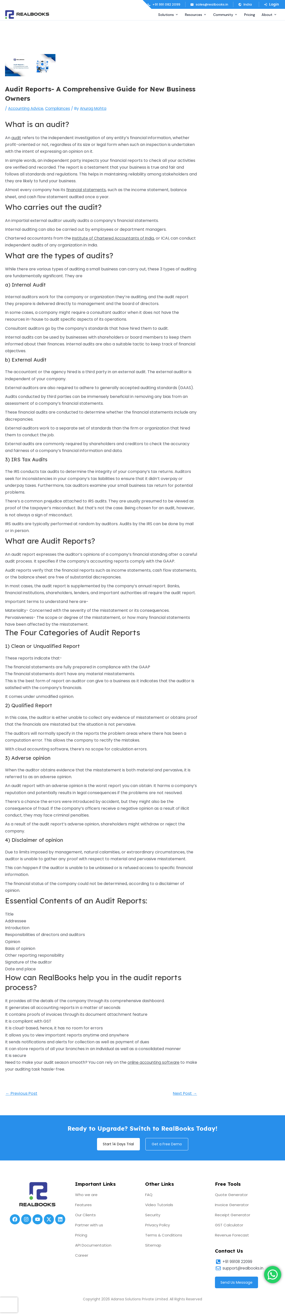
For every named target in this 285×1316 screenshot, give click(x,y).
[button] (246, 4)
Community (225, 14)
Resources (196, 14)
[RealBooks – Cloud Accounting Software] (27, 14)
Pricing (249, 14)
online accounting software (155, 1062)
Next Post (184, 1094)
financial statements (86, 190)
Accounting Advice (26, 108)
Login (271, 4)
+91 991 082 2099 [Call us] (163, 4)
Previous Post (23, 1094)
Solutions (168, 14)
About (269, 14)
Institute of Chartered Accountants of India (114, 238)
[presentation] (9, 1304)
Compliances (60, 108)
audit (16, 138)
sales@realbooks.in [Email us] (209, 4)
